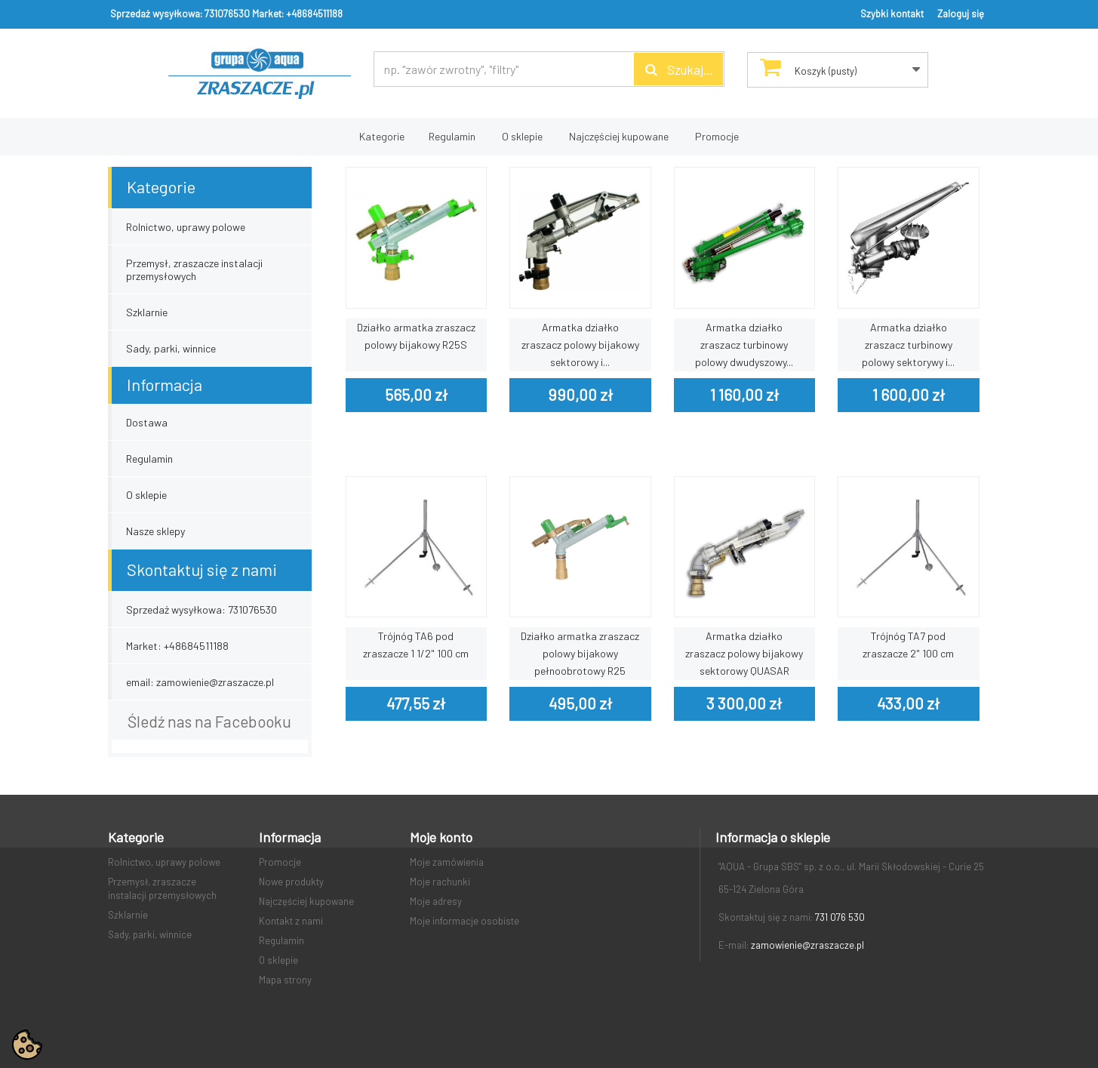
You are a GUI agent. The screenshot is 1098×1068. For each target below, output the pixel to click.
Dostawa (147, 422)
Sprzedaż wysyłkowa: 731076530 (180, 14)
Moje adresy (436, 901)
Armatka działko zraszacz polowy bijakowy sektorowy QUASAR (744, 653)
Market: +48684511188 (297, 14)
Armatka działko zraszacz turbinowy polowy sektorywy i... (908, 344)
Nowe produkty (291, 882)
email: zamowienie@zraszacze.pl (200, 682)
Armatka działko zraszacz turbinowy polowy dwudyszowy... (744, 344)
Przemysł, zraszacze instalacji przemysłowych (194, 269)
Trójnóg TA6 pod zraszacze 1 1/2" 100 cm (416, 644)
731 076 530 (840, 917)
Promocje (717, 136)
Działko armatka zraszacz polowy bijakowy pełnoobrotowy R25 (580, 653)
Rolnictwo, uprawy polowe (185, 226)
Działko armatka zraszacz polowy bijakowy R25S (416, 336)
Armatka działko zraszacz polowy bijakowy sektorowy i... (580, 344)
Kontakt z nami (291, 921)
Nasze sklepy (155, 531)
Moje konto (441, 837)
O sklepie (522, 136)
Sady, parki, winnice (171, 348)
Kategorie (381, 136)
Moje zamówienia (447, 862)
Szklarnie (147, 312)
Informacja (164, 384)
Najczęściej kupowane (619, 136)
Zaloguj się (960, 14)
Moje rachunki (440, 882)
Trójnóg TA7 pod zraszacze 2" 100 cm (908, 644)
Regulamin (452, 136)
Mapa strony (285, 980)
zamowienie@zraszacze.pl (807, 945)
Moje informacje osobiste (464, 921)
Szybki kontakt (892, 14)
